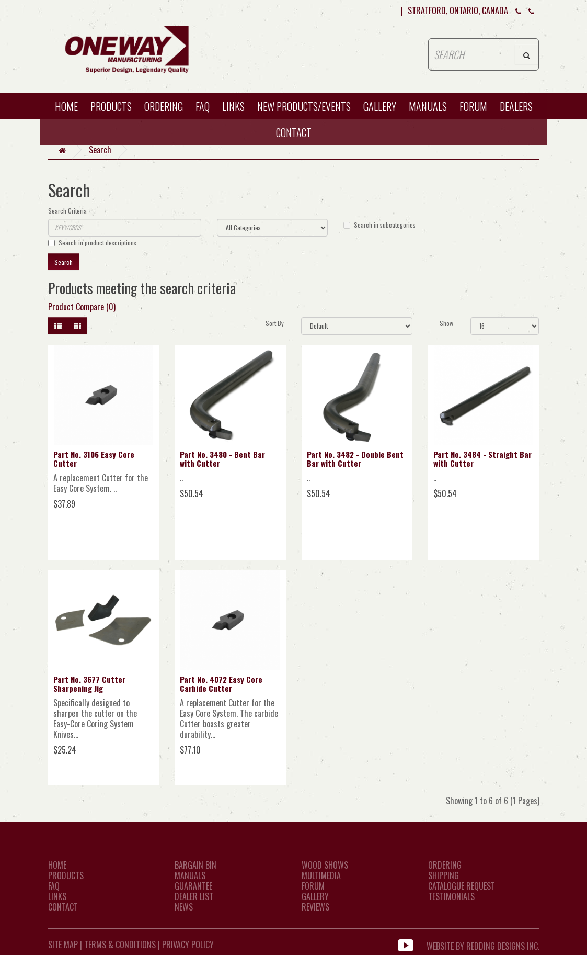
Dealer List (194, 896)
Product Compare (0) (82, 306)
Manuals (428, 106)
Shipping (443, 875)
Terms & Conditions (120, 944)
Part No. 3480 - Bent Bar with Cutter (222, 458)
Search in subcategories (379, 224)
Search (100, 149)
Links (233, 106)
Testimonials (451, 896)
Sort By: (275, 323)
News (184, 907)
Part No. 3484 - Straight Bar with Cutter (482, 458)
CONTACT (294, 132)
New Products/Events (304, 106)
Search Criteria (67, 210)
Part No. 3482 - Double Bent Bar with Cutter (355, 458)
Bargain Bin (195, 865)
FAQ (202, 106)
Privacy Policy (188, 944)
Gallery (379, 106)
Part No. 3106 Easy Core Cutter (93, 458)
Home (57, 865)
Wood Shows (325, 865)
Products (111, 106)
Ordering (163, 106)
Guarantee (193, 886)
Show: (447, 323)
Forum (473, 106)
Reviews (315, 907)
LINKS (57, 896)
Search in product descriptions (92, 242)
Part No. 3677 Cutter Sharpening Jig (89, 683)
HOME (66, 106)
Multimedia (321, 875)
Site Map (63, 944)
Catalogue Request (461, 886)
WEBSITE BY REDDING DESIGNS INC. (483, 944)
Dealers (516, 106)
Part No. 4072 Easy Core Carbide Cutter (221, 683)
